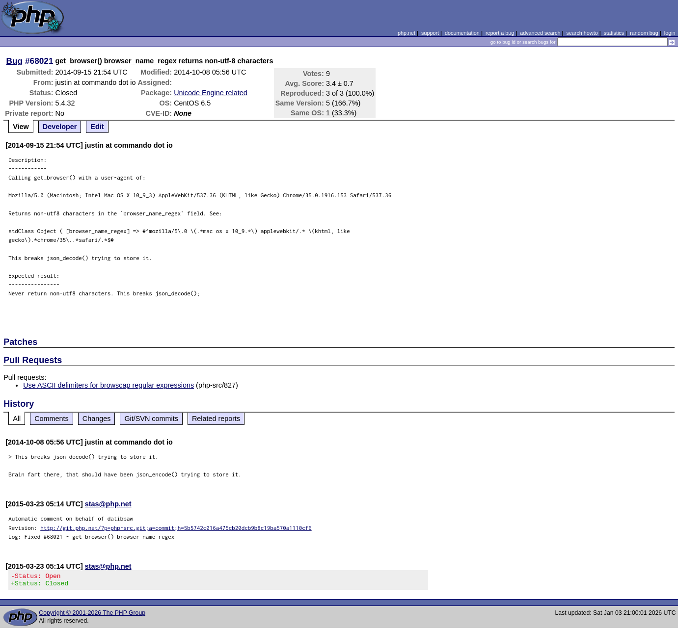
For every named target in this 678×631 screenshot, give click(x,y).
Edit (97, 127)
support (430, 33)
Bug (14, 61)
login (670, 33)
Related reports (216, 418)
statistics (614, 33)
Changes (96, 418)
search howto (581, 33)
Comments (51, 418)
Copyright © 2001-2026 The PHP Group (92, 615)
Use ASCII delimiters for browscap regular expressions (108, 385)
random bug (644, 33)
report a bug (500, 33)
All (17, 418)
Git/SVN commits (151, 418)
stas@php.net (108, 504)
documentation (462, 33)
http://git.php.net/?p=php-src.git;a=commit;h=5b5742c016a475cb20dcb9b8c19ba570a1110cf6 (176, 528)
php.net (406, 33)
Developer (60, 127)
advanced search (540, 33)
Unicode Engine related (210, 93)
